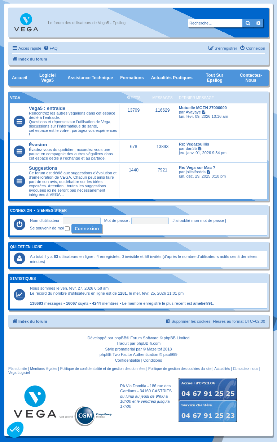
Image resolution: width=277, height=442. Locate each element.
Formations (132, 77)
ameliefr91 (202, 303)
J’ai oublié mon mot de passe (198, 220)
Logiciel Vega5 (47, 78)
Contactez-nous (251, 78)
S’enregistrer (52, 211)
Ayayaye (193, 112)
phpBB (120, 338)
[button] (15, 429)
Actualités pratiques (172, 77)
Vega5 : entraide (47, 108)
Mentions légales (43, 369)
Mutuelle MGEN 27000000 (203, 108)
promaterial (125, 349)
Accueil (19, 77)
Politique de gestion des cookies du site (179, 369)
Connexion (21, 211)
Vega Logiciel (19, 373)
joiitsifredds (196, 172)
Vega (15, 98)
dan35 (191, 148)
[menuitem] (50, 48)
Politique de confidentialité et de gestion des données (102, 369)
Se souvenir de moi (50, 228)
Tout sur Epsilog (214, 78)
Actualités (222, 369)
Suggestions (43, 168)
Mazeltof (154, 349)
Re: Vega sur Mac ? (197, 167)
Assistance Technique (90, 77)
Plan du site (17, 369)
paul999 (170, 354)
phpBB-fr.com (149, 343)
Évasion (38, 144)
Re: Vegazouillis (194, 144)
